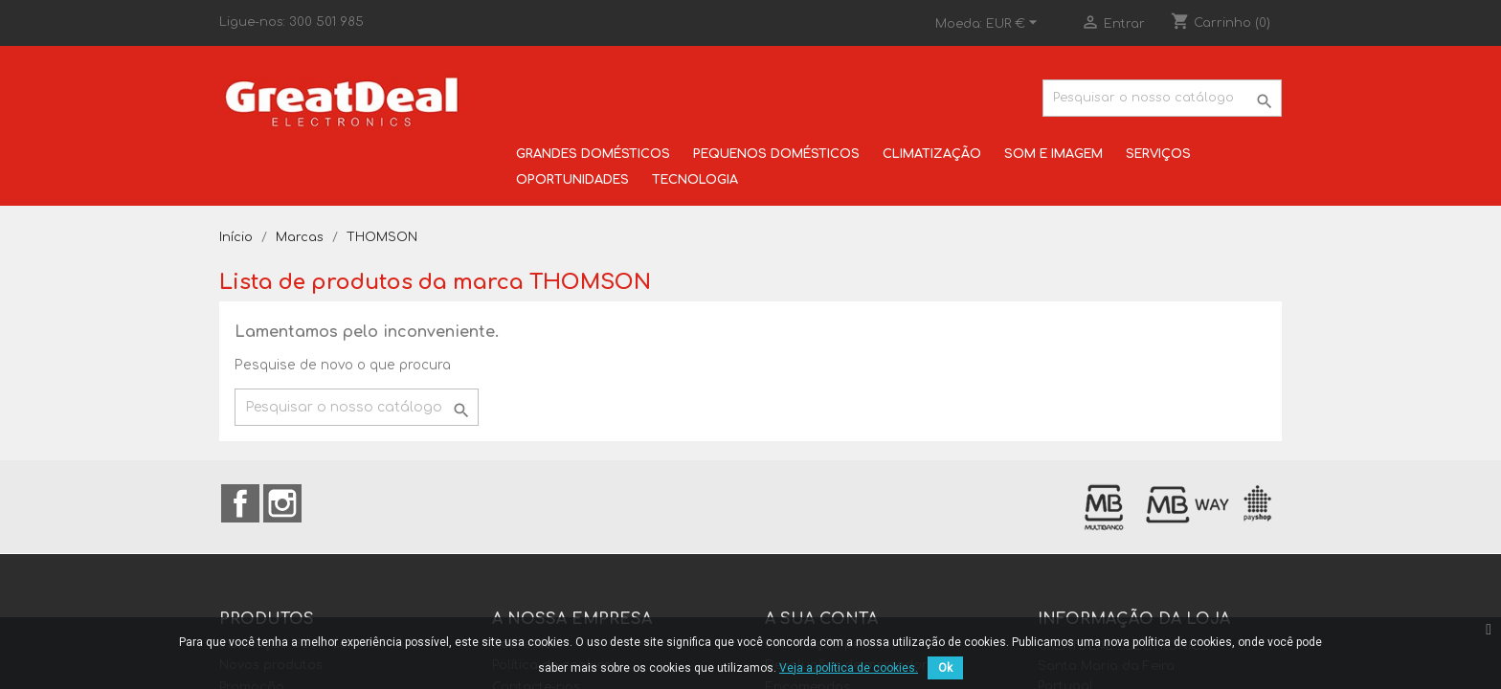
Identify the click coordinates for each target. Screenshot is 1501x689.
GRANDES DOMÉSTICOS (593, 154)
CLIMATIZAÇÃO (932, 154)
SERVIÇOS (1158, 154)
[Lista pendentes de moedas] (1014, 23)
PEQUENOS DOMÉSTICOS (776, 154)
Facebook (240, 503)
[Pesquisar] (1162, 98)
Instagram (282, 503)
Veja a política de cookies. (848, 668)
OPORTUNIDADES (572, 180)
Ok (945, 668)
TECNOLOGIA (695, 180)
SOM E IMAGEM (1053, 154)
